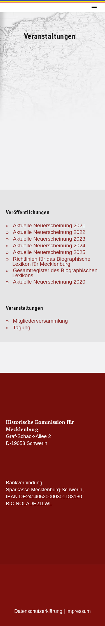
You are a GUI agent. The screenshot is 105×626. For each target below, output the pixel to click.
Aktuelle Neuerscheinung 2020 (49, 282)
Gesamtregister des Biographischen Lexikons (54, 272)
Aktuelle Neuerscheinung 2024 (49, 245)
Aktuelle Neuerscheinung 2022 (49, 232)
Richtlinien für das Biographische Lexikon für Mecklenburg (51, 261)
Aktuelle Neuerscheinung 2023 (49, 239)
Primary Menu (94, 7)
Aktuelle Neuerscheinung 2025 (49, 252)
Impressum (78, 611)
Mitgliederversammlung (40, 321)
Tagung (21, 327)
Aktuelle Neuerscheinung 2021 (49, 225)
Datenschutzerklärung (38, 611)
